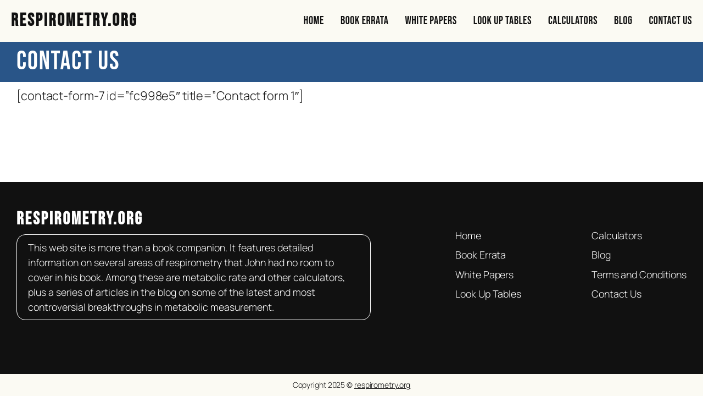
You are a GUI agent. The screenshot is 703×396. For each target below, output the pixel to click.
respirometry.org (79, 219)
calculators (318, 277)
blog (168, 292)
